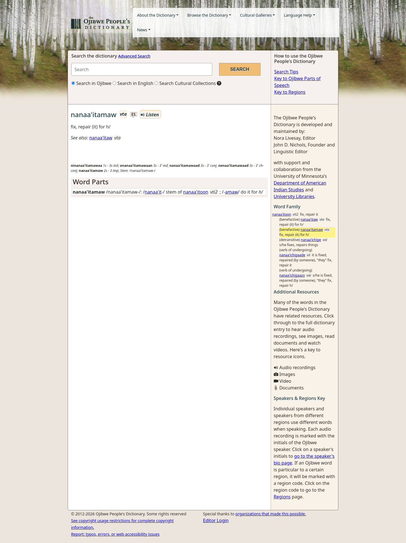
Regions (282, 497)
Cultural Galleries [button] (256, 15)
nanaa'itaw (100, 138)
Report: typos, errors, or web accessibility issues (115, 534)
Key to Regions (290, 92)
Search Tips (286, 72)
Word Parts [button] (91, 181)
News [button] (142, 29)
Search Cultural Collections (185, 83)
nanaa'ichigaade (292, 255)
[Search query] (141, 69)
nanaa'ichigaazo (292, 275)
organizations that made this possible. (270, 513)
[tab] (169, 182)
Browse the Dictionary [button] (207, 15)
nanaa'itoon (195, 192)
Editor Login (216, 520)
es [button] (133, 114)
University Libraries (294, 196)
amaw (231, 192)
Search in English (132, 83)
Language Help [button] (298, 15)
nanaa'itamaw (312, 229)
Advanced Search (134, 56)
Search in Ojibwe (91, 83)
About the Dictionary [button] (156, 15)
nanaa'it (153, 192)
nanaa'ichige (311, 239)
